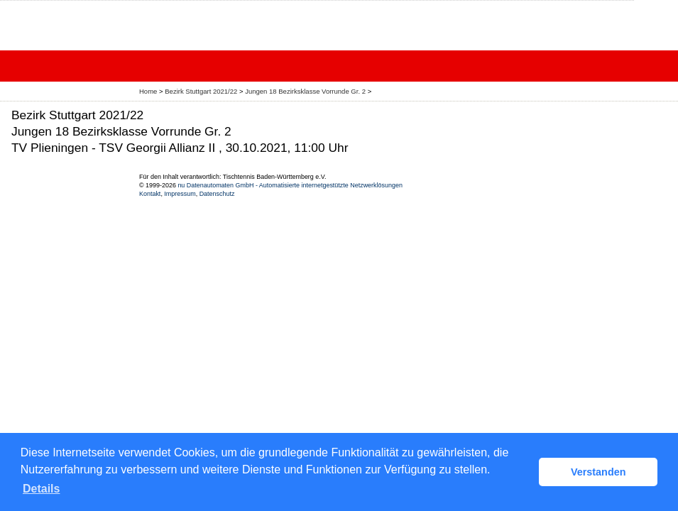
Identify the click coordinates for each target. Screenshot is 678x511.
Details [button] (41, 489)
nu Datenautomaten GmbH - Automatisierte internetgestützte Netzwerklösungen (290, 185)
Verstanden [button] (598, 472)
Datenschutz (217, 193)
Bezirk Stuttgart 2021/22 (202, 91)
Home (148, 91)
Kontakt (149, 193)
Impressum (179, 193)
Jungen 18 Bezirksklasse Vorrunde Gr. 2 (306, 91)
